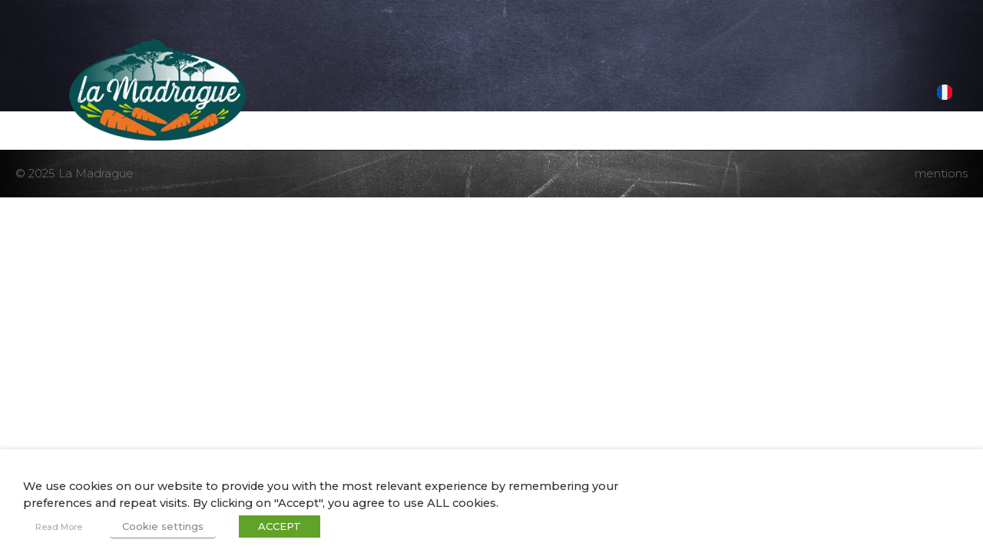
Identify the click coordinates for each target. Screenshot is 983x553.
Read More (58, 527)
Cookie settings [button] (163, 526)
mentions (941, 173)
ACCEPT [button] (279, 526)
